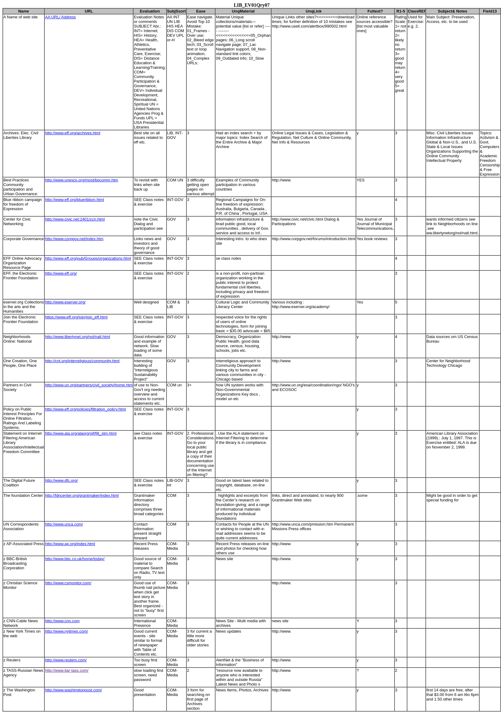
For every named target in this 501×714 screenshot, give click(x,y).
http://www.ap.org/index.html (70, 543)
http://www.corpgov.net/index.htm (74, 238)
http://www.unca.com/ (64, 524)
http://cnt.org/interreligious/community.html (82, 361)
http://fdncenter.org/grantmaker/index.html (82, 495)
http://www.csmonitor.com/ (68, 583)
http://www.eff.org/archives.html (72, 133)
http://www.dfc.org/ (61, 480)
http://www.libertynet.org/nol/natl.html (77, 336)
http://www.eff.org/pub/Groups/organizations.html (88, 258)
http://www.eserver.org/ (65, 302)
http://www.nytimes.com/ (66, 631)
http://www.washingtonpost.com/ (73, 690)
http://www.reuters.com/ (66, 660)
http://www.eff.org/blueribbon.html (74, 199)
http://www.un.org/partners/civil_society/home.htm (89, 385)
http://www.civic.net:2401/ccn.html (75, 219)
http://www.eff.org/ (61, 273)
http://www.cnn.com (62, 621)
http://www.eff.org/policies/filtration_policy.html (85, 409)
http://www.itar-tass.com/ (66, 670)
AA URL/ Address (60, 17)
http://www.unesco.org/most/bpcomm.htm (81, 180)
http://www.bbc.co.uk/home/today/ (74, 558)
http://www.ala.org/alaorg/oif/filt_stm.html (80, 433)
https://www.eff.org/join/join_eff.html (76, 317)
